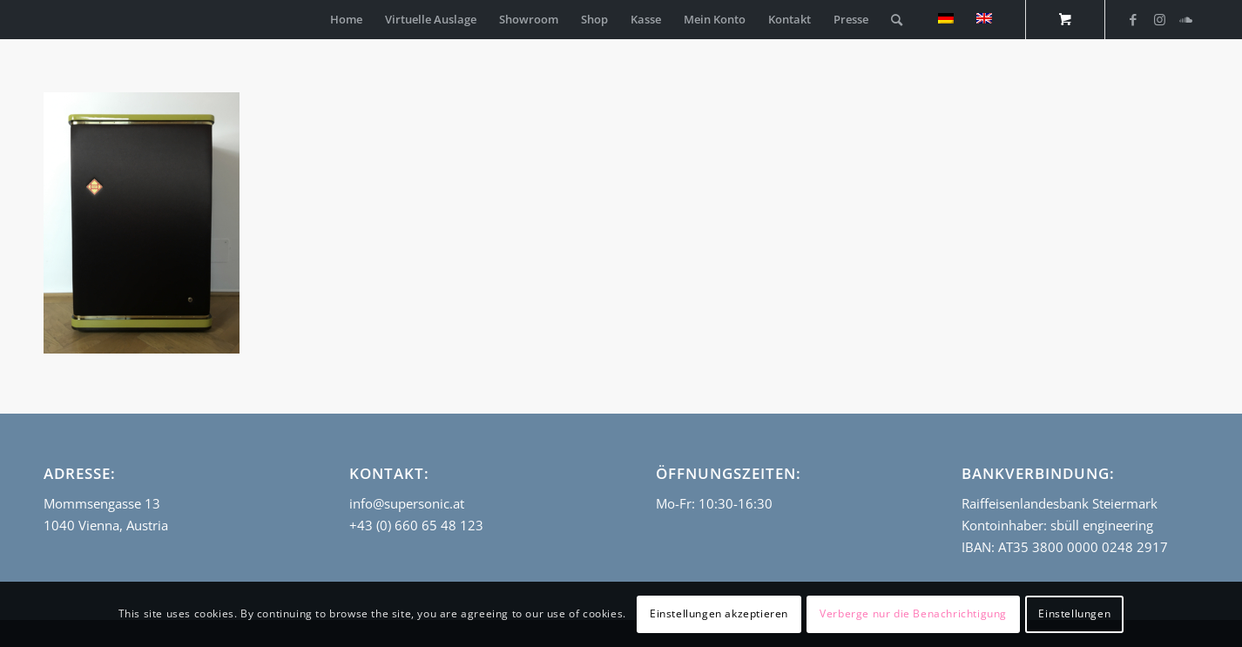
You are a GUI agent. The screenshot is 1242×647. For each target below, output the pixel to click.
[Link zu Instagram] (1159, 19)
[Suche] (897, 19)
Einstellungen (1074, 613)
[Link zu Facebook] (1133, 19)
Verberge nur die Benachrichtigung (913, 613)
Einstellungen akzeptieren (719, 613)
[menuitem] (346, 19)
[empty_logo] (48, 19)
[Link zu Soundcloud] (1185, 19)
